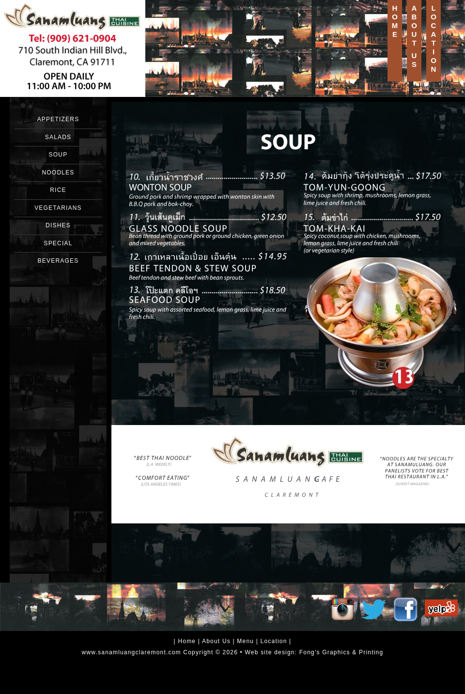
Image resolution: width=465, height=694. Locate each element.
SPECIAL (58, 243)
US (414, 59)
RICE (58, 190)
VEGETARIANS (58, 208)
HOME (395, 21)
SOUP (58, 154)
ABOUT (414, 25)
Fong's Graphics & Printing (341, 652)
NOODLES (58, 172)
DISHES (58, 225)
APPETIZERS (58, 119)
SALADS (58, 137)
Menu (245, 641)
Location (274, 641)
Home (187, 641)
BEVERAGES (58, 260)
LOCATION (433, 38)
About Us (216, 641)
